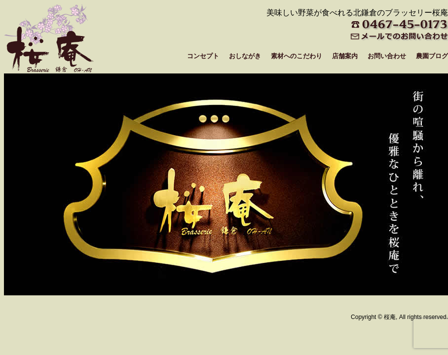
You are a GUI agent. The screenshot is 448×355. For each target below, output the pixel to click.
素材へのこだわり (296, 56)
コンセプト (203, 56)
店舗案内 (345, 56)
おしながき (245, 56)
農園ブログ (432, 56)
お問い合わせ (387, 56)
